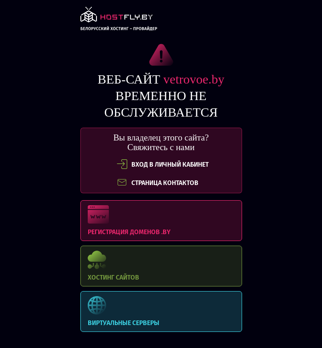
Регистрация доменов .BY (161, 220)
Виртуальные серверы (161, 311)
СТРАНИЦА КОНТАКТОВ (157, 182)
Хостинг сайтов (161, 266)
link (119, 21)
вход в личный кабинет (163, 164)
